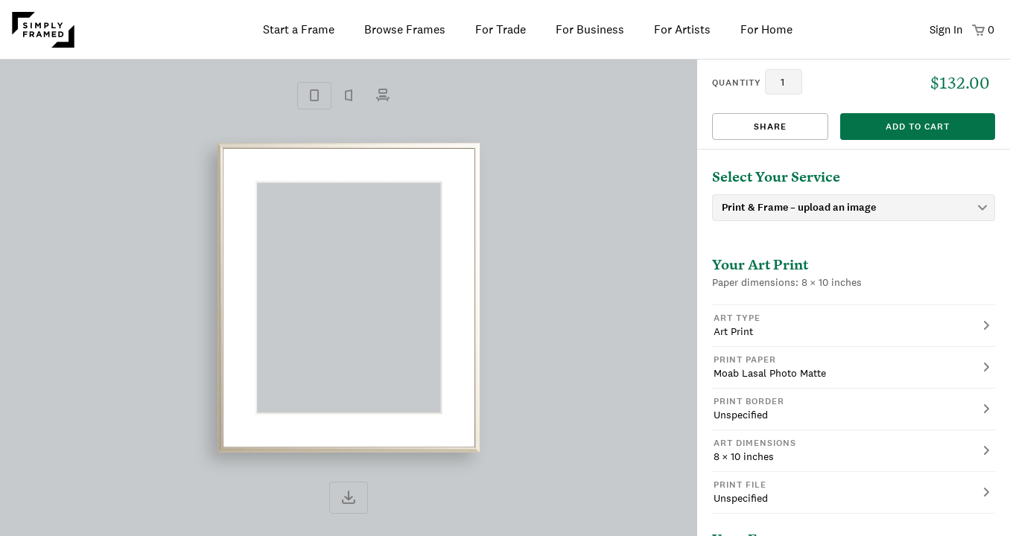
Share (770, 127)
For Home (766, 29)
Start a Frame (298, 29)
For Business (590, 29)
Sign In (946, 29)
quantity (736, 83)
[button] (853, 325)
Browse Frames (404, 29)
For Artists (682, 29)
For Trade (500, 29)
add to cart (918, 127)
